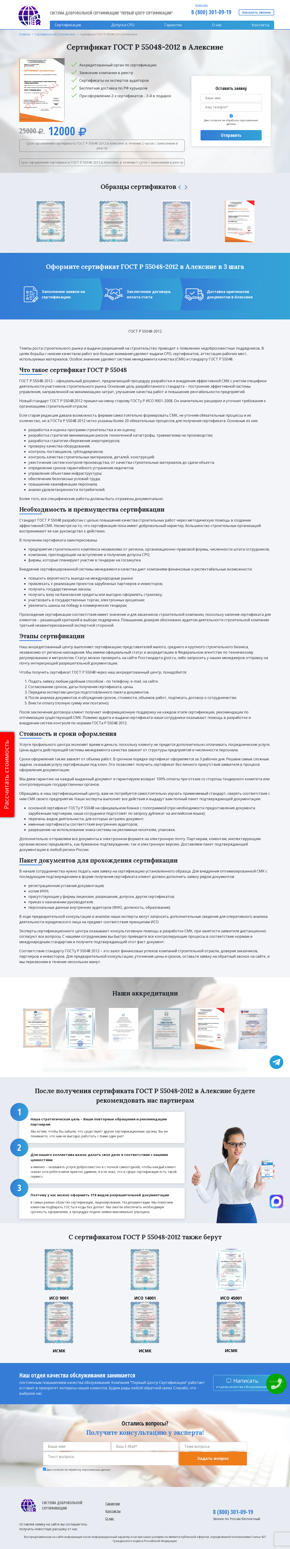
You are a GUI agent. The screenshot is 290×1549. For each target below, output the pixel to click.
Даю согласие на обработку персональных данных (231, 122)
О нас (217, 24)
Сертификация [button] (68, 24)
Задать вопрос (213, 1458)
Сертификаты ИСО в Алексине (55, 34)
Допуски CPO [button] (122, 24)
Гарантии (173, 24)
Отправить (231, 135)
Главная (24, 34)
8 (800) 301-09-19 (211, 12)
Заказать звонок (256, 12)
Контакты (260, 24)
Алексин (201, 5)
